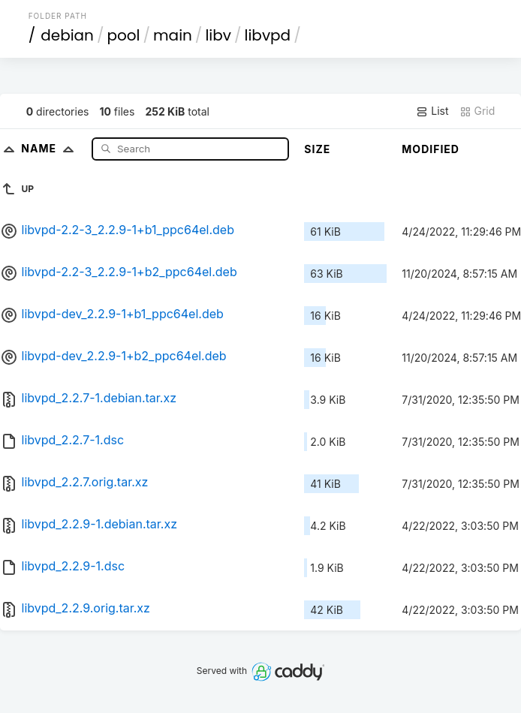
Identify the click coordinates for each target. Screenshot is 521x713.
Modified (430, 149)
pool (123, 35)
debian (67, 35)
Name (50, 148)
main (172, 35)
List (432, 111)
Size (317, 149)
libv (218, 35)
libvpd (268, 35)
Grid (477, 111)
